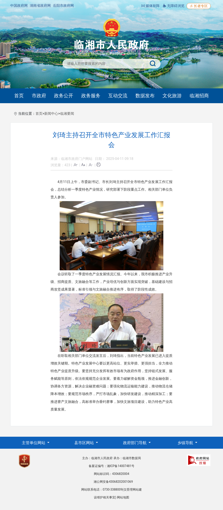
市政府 (39, 95)
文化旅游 (172, 95)
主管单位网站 (34, 442)
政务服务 (90, 95)
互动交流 (117, 95)
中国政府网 (19, 5)
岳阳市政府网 (63, 5)
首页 (19, 95)
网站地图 (123, 497)
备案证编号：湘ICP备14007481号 (112, 466)
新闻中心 (51, 113)
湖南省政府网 (40, 5)
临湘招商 (199, 95)
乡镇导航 (185, 442)
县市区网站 (84, 442)
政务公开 (63, 95)
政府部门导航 (135, 442)
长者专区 (198, 6)
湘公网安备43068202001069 (113, 481)
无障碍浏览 (173, 6)
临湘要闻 (67, 113)
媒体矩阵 (150, 6)
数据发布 (145, 95)
